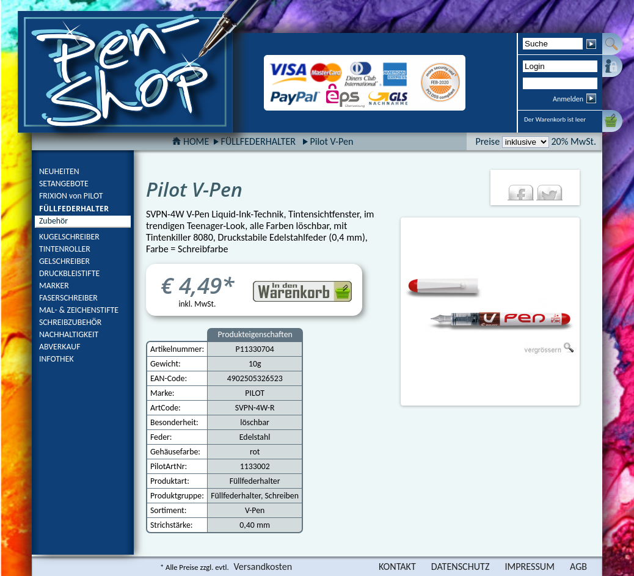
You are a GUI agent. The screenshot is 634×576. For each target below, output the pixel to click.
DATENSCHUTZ (460, 566)
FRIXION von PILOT (71, 196)
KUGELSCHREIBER (69, 236)
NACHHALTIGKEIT (68, 334)
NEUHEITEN (59, 171)
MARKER (54, 285)
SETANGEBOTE (64, 183)
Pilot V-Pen (331, 141)
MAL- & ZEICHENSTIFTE (78, 310)
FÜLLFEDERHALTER (74, 208)
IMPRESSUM (530, 566)
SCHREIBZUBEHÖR (70, 322)
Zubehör (53, 221)
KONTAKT (397, 566)
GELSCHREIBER (64, 261)
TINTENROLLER (64, 249)
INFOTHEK (56, 359)
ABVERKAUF (60, 346)
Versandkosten (262, 566)
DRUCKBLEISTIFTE (69, 273)
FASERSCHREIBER (68, 298)
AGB (578, 566)
